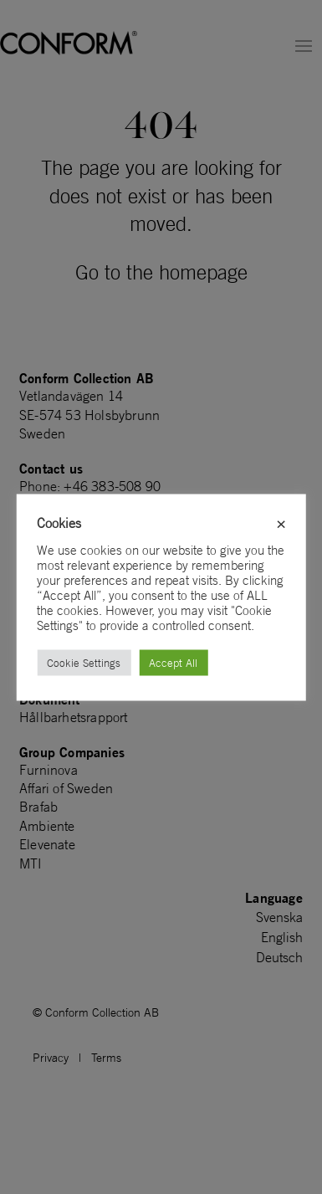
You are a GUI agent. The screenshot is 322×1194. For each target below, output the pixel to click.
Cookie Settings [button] (83, 662)
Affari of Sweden (66, 788)
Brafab (38, 806)
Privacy (51, 1057)
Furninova (48, 769)
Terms (106, 1057)
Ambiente (47, 825)
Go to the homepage (161, 272)
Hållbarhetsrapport (73, 717)
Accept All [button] (173, 662)
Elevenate (47, 844)
